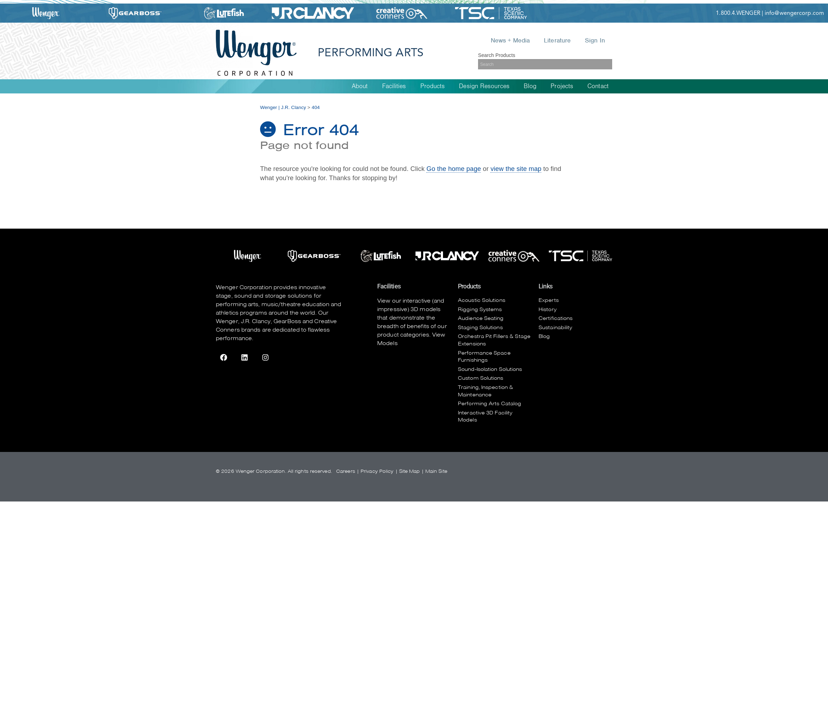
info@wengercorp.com (794, 13)
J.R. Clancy (256, 321)
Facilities (394, 86)
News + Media (510, 40)
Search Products (496, 55)
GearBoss (287, 321)
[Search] (545, 64)
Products (432, 86)
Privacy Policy (377, 471)
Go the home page (453, 168)
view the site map (515, 168)
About (360, 86)
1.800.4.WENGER (738, 13)
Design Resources (484, 86)
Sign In (595, 40)
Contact (598, 86)
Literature (557, 40)
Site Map (409, 471)
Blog (530, 86)
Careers (345, 471)
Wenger (227, 321)
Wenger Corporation (244, 287)
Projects (562, 86)
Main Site (436, 471)
